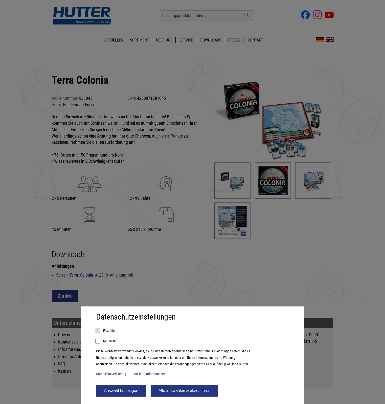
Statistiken (106, 341)
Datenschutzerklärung (111, 374)
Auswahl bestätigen (121, 390)
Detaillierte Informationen (148, 374)
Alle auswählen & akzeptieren (184, 390)
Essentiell (106, 330)
